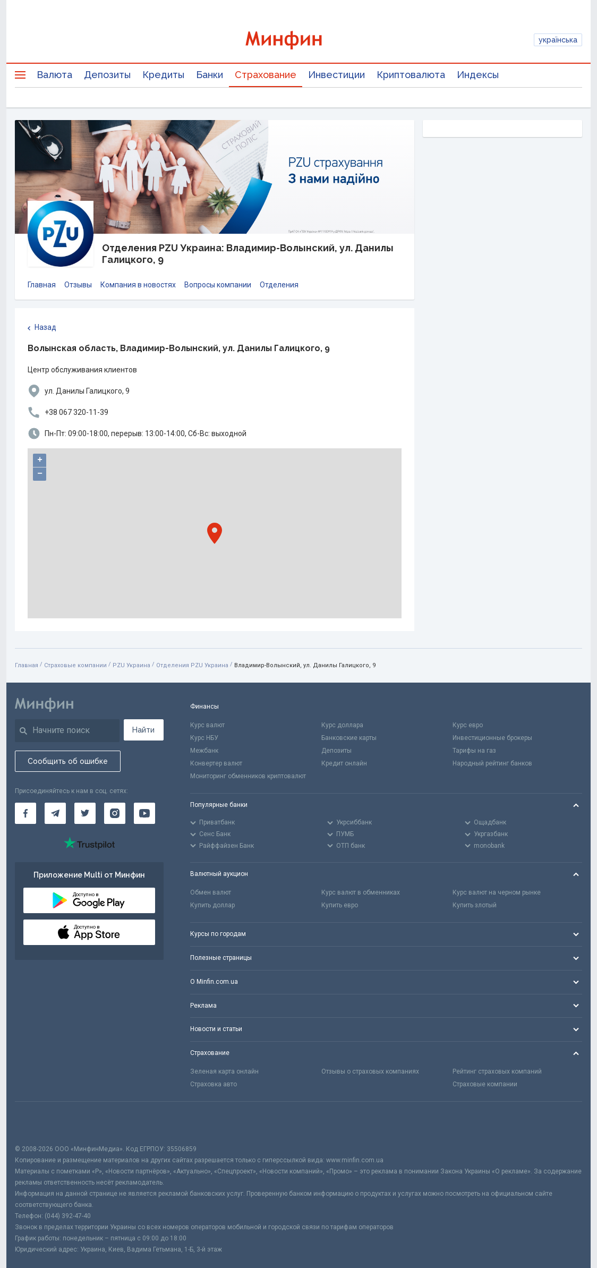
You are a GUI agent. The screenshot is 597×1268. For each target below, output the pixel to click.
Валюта (54, 74)
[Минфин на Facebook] (25, 813)
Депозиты (107, 74)
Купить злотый (475, 905)
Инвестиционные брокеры (492, 738)
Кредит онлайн (344, 763)
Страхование (265, 74)
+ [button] (39, 460)
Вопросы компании (217, 284)
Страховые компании (75, 665)
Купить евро (339, 905)
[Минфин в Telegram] (55, 813)
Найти (143, 730)
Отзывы (78, 284)
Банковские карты (349, 738)
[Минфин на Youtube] (144, 813)
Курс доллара (342, 725)
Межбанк (204, 750)
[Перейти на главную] (298, 40)
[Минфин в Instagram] (114, 813)
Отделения (279, 284)
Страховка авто (213, 1084)
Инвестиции (336, 74)
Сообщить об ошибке (68, 761)
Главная (42, 284)
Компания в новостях (138, 284)
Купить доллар (212, 905)
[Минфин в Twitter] (85, 813)
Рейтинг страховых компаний (497, 1071)
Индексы (478, 74)
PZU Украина (131, 665)
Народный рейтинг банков (492, 763)
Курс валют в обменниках (360, 892)
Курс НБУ (204, 738)
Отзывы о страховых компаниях (370, 1071)
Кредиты (163, 74)
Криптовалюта (411, 74)
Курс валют (207, 725)
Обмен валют (210, 892)
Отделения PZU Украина (192, 665)
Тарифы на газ (474, 750)
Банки (209, 74)
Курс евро (468, 725)
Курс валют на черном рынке (497, 892)
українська (558, 40)
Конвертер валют (216, 763)
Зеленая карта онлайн (224, 1071)
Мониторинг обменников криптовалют (248, 776)
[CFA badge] (38, 1122)
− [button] (39, 474)
